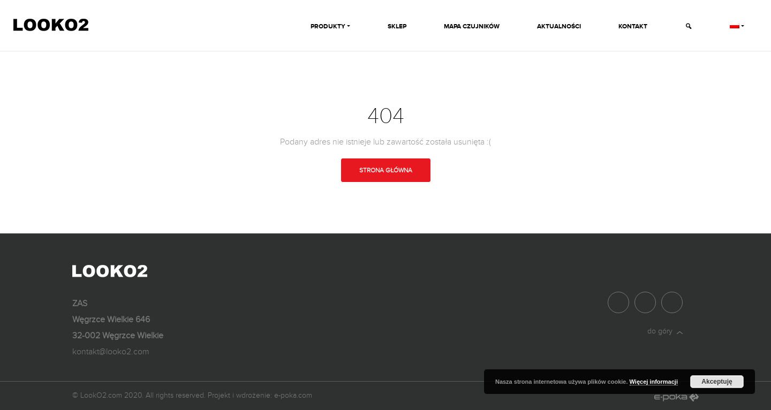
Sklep (397, 26)
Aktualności (559, 26)
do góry (665, 331)
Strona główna (385, 170)
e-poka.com (293, 395)
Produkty (328, 26)
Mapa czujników (472, 26)
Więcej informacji (654, 381)
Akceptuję (716, 381)
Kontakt (632, 26)
